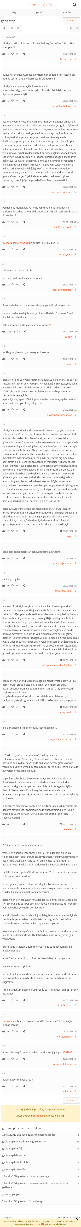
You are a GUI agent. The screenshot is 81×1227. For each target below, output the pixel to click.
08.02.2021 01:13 (71, 100)
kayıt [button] (49, 1109)
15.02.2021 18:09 (71, 331)
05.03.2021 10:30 (71, 531)
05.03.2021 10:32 (71, 558)
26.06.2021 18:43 (71, 1031)
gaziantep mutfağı (12, 1148)
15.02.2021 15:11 (71, 249)
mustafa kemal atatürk (15, 243)
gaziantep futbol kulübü (15, 1162)
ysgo (69, 536)
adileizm (67, 1091)
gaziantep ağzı (10, 1194)
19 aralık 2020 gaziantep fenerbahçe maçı (25, 1176)
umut (69, 364)
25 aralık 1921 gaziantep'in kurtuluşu (22, 1201)
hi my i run (66, 59)
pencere (67, 829)
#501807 (67, 1052)
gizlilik (41, 1224)
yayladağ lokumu (62, 563)
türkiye (6, 1021)
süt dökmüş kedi (63, 227)
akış (14, 12)
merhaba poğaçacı (62, 192)
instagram (7, 1217)
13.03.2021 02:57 (71, 734)
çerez (34, 1224)
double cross (65, 1005)
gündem (40, 12)
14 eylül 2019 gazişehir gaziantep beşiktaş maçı (28, 1134)
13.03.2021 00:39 (71, 706)
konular (67, 12)
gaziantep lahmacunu (14, 1155)
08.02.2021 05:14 (71, 222)
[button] (24, 53)
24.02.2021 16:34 (71, 409)
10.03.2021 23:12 (71, 660)
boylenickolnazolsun (60, 739)
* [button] (41, 168)
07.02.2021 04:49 (71, 53)
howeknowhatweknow (59, 414)
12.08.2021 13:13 (71, 1086)
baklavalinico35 (63, 590)
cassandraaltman (62, 289)
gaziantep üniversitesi (14, 1169)
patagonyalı (65, 712)
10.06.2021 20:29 (71, 824)
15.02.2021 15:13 (71, 284)
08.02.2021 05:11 (71, 186)
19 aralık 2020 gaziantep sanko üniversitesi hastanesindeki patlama (35, 1185)
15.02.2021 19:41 (71, 358)
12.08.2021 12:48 (71, 1058)
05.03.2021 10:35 (71, 585)
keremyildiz (65, 254)
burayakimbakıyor (62, 106)
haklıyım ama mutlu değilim (57, 665)
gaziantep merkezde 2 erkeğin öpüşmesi (24, 1141)
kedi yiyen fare (64, 1036)
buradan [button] (39, 1115)
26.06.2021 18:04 (71, 1000)
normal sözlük (40, 5)
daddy (68, 336)
